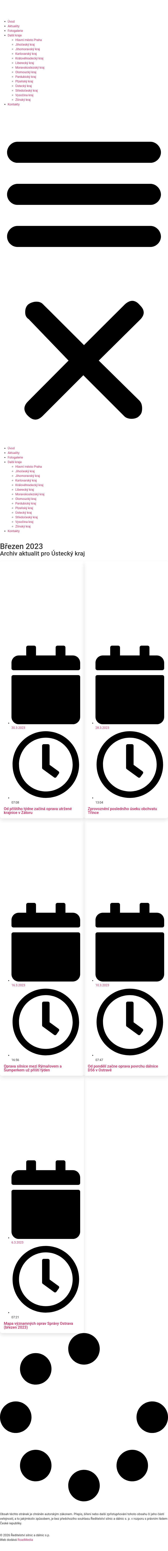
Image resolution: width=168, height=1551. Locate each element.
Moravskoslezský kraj (29, 67)
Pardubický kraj (25, 77)
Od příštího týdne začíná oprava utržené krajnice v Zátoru (38, 810)
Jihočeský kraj (25, 44)
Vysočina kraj (24, 95)
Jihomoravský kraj (27, 49)
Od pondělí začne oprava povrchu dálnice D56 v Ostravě (123, 1068)
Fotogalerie (15, 31)
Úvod (11, 21)
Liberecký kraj (24, 63)
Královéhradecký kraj (29, 58)
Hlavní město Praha (28, 40)
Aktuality (14, 26)
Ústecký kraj (23, 86)
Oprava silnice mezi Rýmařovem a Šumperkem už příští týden (33, 1068)
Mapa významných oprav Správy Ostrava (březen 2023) (38, 1325)
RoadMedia (25, 1540)
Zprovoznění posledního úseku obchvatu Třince (122, 810)
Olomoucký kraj (25, 72)
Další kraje (15, 35)
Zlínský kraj (23, 100)
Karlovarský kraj (26, 54)
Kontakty (14, 104)
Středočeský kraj (26, 90)
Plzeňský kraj (24, 81)
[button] (84, 276)
